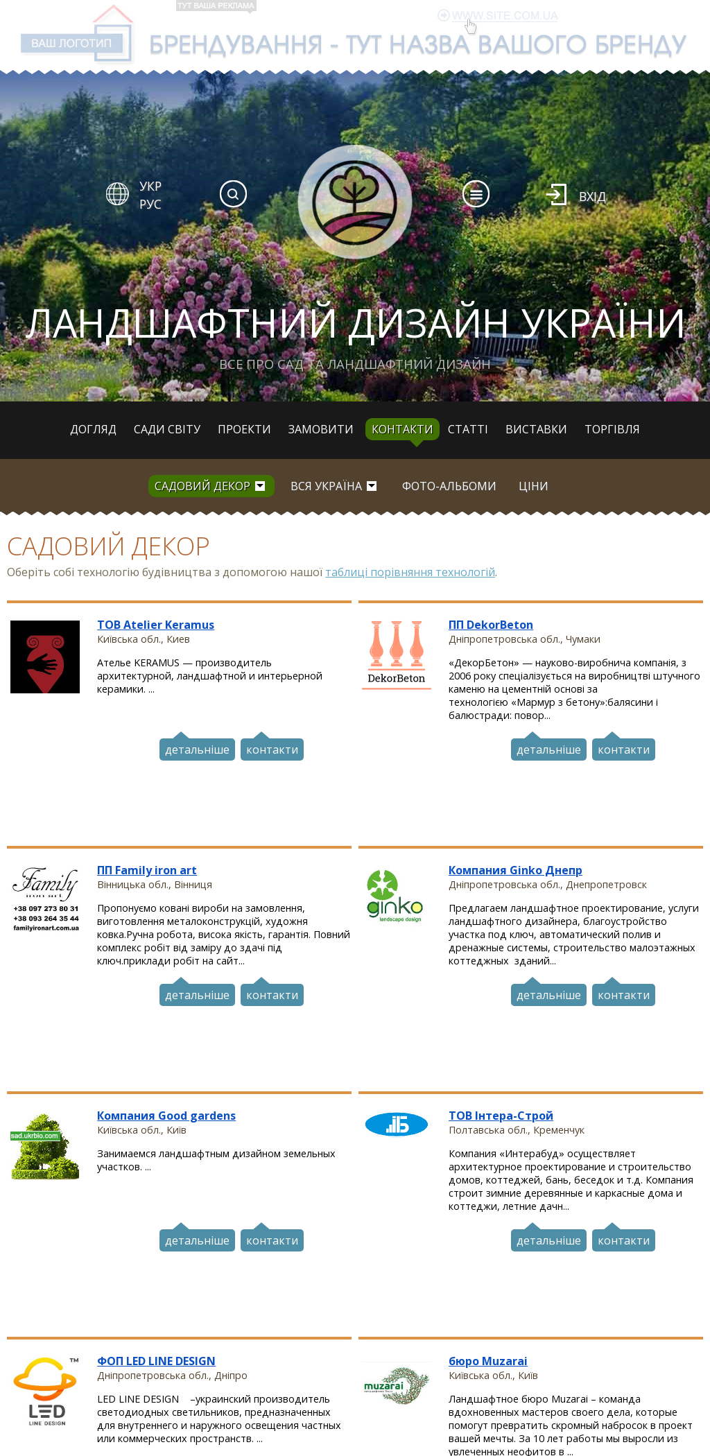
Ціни (533, 486)
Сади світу (167, 429)
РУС (150, 204)
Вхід (592, 196)
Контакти (402, 429)
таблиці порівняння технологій (410, 572)
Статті (468, 429)
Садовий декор (202, 486)
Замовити (321, 429)
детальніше (197, 747)
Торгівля (612, 429)
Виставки (536, 429)
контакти (272, 747)
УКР (150, 185)
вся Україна (326, 486)
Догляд (93, 429)
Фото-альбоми (449, 486)
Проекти (244, 429)
